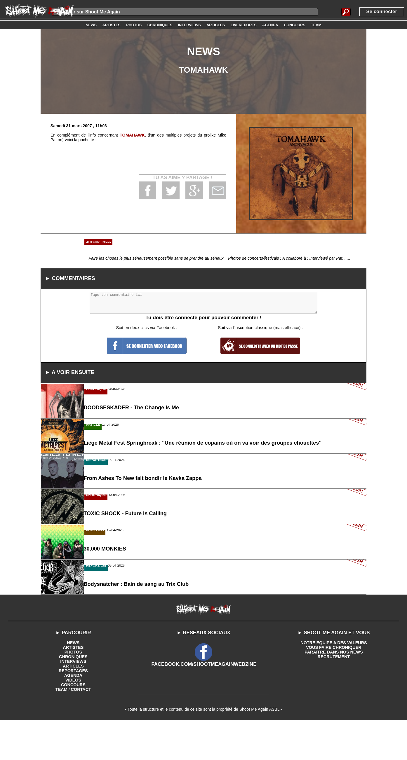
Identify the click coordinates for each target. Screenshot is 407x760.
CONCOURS (73, 721)
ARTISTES (73, 684)
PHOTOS (73, 689)
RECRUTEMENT (333, 693)
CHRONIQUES (73, 693)
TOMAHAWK (132, 135)
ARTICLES (73, 703)
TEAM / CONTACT (73, 726)
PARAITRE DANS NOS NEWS (333, 689)
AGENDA (73, 712)
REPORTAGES (73, 707)
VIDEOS (73, 717)
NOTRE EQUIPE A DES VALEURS (333, 679)
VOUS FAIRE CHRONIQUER (334, 684)
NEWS (73, 679)
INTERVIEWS (73, 698)
